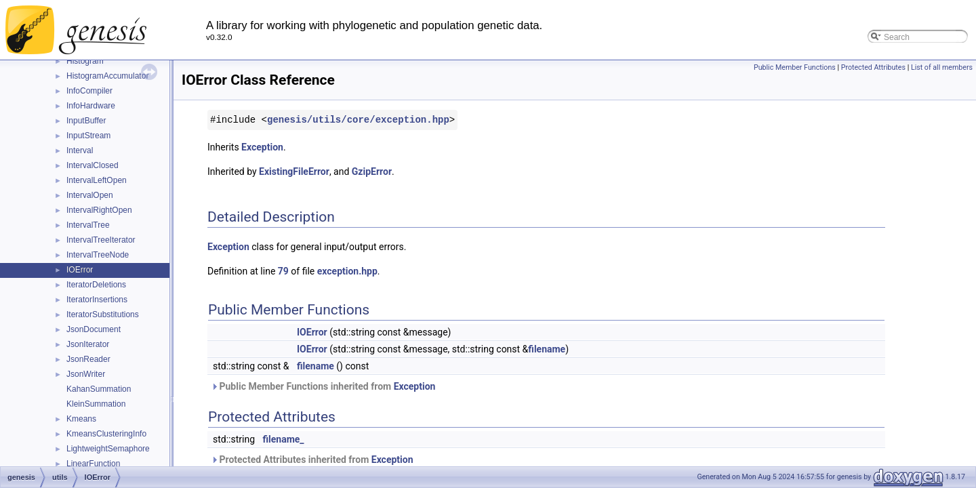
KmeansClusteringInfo (106, 434)
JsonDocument (93, 329)
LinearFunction (93, 463)
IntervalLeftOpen (96, 180)
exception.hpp (347, 271)
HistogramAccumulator (107, 76)
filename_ (283, 439)
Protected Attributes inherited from (312, 459)
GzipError (372, 171)
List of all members (942, 67)
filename (546, 349)
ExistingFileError (294, 171)
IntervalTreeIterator (101, 240)
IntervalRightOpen (99, 210)
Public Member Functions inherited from (323, 386)
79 (283, 271)
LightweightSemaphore (108, 448)
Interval (79, 150)
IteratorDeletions (96, 284)
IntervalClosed (92, 165)
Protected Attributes (873, 67)
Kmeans (81, 419)
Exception (262, 147)
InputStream (88, 135)
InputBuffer (86, 120)
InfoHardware (90, 105)
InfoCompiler (89, 91)
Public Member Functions (795, 67)
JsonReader (88, 359)
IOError (79, 269)
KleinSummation (95, 404)
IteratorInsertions (96, 299)
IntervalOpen (89, 195)
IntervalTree (88, 225)
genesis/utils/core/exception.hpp (358, 119)
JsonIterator (87, 344)
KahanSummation (98, 389)
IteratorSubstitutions (102, 314)
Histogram (85, 61)
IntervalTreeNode (97, 255)
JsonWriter (85, 374)
